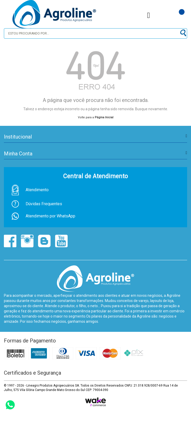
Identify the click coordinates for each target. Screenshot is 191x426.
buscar (182, 33)
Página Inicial (104, 117)
